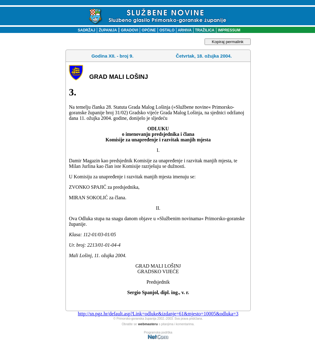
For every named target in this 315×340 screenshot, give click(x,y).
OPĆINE (149, 30)
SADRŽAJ (85, 30)
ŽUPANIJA (108, 30)
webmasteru (148, 324)
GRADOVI (129, 30)
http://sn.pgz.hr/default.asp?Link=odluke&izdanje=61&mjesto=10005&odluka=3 (158, 313)
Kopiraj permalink (228, 41)
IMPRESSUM (229, 30)
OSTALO (166, 30)
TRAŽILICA (204, 30)
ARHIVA (184, 30)
